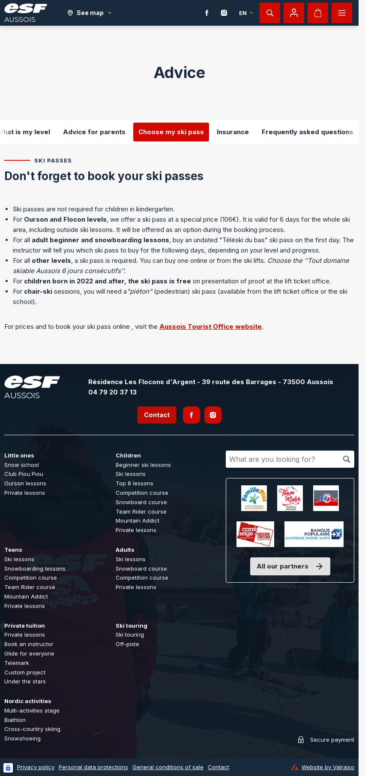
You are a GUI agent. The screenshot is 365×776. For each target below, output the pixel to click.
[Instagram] (224, 12)
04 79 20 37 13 (112, 392)
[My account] (294, 13)
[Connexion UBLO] (8, 768)
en (246, 12)
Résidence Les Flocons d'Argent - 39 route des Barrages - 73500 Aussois (210, 382)
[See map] (89, 13)
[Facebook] (206, 12)
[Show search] (270, 13)
